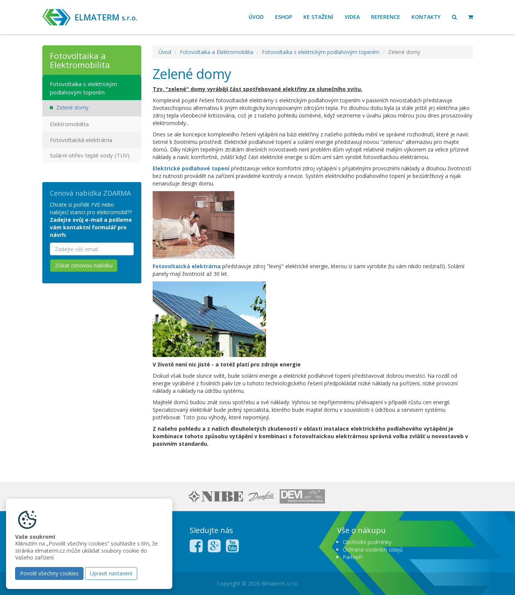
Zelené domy (72, 107)
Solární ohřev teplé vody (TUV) (90, 155)
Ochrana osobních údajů (373, 549)
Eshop (283, 16)
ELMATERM (105, 17)
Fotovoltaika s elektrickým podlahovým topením (320, 52)
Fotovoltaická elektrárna (187, 266)
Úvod (256, 16)
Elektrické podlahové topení (191, 168)
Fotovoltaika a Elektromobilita (216, 52)
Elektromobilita (69, 124)
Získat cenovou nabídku (84, 265)
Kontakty (426, 16)
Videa (352, 16)
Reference (385, 16)
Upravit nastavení (111, 573)
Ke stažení (318, 16)
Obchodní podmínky (367, 542)
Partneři (352, 557)
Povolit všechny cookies (49, 573)
